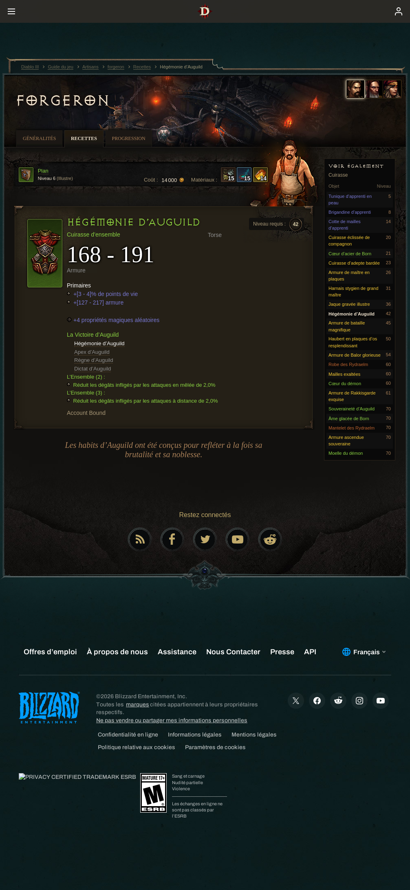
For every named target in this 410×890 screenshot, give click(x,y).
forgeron (62, 100)
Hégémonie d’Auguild (99, 343)
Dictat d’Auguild (92, 369)
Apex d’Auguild (92, 352)
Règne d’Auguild (93, 360)
